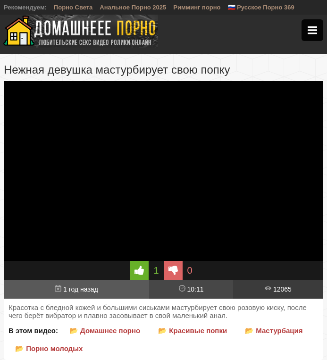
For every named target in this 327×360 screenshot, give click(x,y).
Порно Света (73, 7)
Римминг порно (196, 7)
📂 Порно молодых (49, 348)
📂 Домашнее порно (104, 331)
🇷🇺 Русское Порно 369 (261, 7)
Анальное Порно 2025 (133, 7)
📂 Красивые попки (192, 331)
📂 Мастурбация (273, 331)
